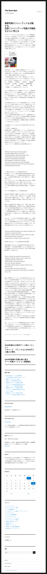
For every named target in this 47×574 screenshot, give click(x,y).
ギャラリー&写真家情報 (11, 514)
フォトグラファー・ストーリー (13, 518)
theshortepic (9, 334)
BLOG (6, 560)
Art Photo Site (8, 421)
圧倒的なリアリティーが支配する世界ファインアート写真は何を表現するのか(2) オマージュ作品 (15, 389)
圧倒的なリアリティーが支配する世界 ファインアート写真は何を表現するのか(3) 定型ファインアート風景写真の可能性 (15, 384)
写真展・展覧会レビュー (11, 521)
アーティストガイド (10, 505)
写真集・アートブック (11, 524)
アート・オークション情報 (12, 507)
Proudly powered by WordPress (11, 570)
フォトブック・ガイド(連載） (12, 519)
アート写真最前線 (10, 509)
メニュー (39, 11)
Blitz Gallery (7, 566)
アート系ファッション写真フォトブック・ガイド (16, 511)
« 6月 (11, 493)
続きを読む (7, 445)
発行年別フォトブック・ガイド (13, 528)
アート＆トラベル (10, 512)
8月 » (29, 493)
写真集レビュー (9, 523)
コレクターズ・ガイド (11, 516)
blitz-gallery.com (8, 406)
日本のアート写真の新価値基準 (24, 334)
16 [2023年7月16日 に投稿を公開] (33, 483)
